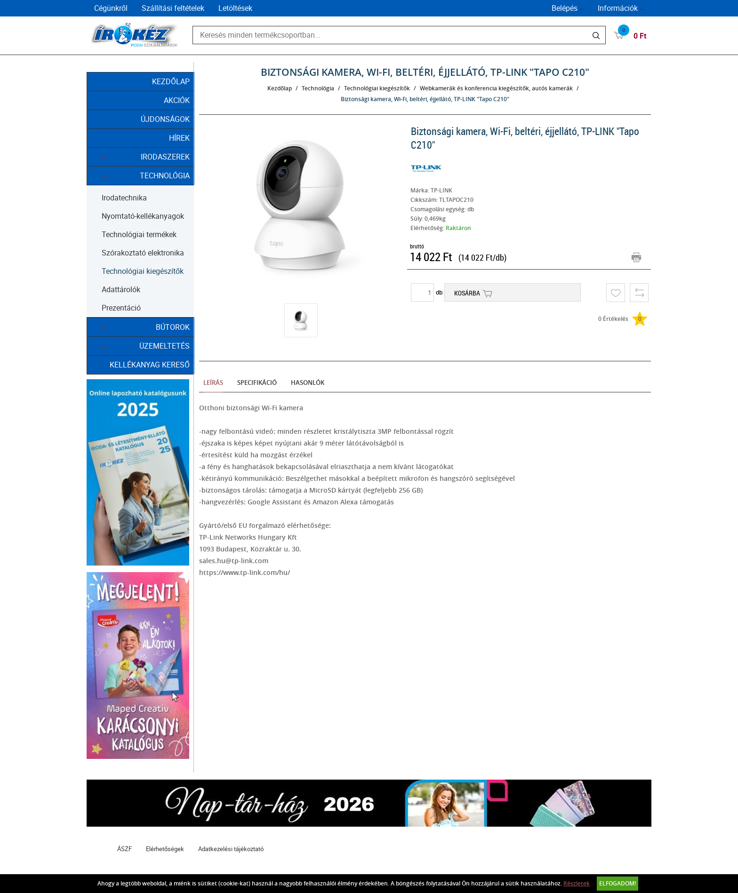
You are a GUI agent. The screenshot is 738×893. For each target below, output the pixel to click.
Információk (618, 8)
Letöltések (235, 8)
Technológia (141, 176)
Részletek (576, 883)
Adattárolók (121, 289)
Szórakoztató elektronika (143, 252)
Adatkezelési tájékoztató (231, 849)
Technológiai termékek (139, 234)
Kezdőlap (171, 81)
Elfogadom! (617, 883)
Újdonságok (165, 119)
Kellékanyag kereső (150, 364)
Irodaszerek (141, 157)
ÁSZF (124, 849)
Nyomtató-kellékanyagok (143, 216)
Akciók (177, 100)
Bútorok (141, 327)
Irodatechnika (124, 197)
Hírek (179, 138)
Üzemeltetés (141, 346)
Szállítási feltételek (173, 8)
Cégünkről (111, 8)
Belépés (565, 8)
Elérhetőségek (165, 849)
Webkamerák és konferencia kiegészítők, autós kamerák (496, 88)
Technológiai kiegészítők (143, 271)
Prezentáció (121, 308)
